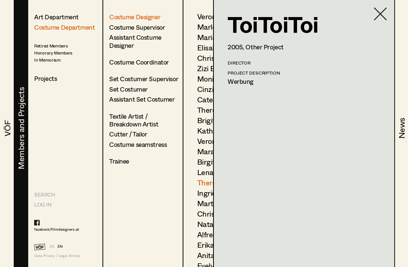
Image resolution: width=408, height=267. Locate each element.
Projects (45, 78)
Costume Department (64, 27)
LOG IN (42, 204)
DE (52, 246)
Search (44, 194)
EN (60, 246)
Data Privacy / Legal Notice (57, 255)
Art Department (56, 17)
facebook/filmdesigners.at (56, 229)
